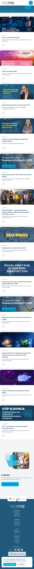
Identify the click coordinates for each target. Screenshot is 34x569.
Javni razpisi (17, 537)
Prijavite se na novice (10, 484)
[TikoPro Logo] (7, 2)
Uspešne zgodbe (17, 541)
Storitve (17, 540)
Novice (17, 543)
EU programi (17, 538)
